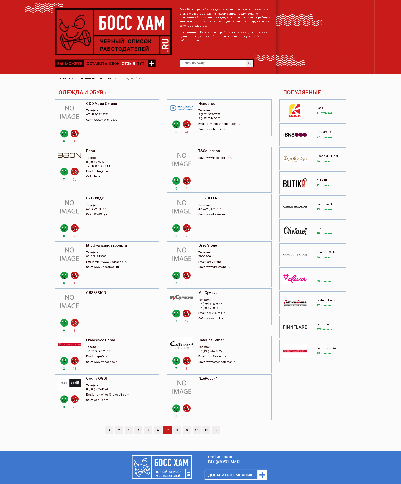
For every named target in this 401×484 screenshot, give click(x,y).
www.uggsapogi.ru (106, 267)
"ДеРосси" (207, 378)
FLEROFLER (207, 198)
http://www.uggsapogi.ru (106, 245)
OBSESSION (96, 293)
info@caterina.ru (218, 356)
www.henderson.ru (219, 129)
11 (206, 430)
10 (196, 430)
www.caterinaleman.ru (221, 362)
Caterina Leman (211, 340)
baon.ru (99, 176)
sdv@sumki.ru (216, 313)
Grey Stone (207, 245)
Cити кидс (95, 198)
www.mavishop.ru (106, 119)
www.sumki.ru (215, 318)
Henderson (207, 104)
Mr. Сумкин (208, 293)
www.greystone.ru (218, 267)
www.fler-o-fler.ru (217, 214)
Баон (90, 151)
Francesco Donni (100, 340)
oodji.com (101, 400)
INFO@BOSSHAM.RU (225, 462)
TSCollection (209, 151)
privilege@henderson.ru (223, 124)
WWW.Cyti (100, 214)
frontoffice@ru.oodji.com (112, 394)
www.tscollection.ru (219, 158)
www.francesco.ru (106, 362)
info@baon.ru (104, 171)
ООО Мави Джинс (101, 104)
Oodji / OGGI (96, 378)
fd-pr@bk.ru (103, 356)
